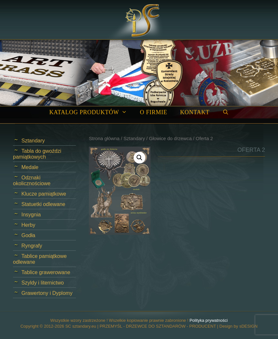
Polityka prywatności (208, 320)
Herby (28, 225)
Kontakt (194, 112)
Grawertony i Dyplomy (46, 293)
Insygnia (31, 214)
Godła (28, 235)
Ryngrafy (31, 245)
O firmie (153, 112)
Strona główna (104, 138)
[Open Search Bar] (225, 112)
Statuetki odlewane (43, 204)
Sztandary (134, 138)
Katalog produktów (91, 112)
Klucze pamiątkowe (43, 194)
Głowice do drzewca (170, 138)
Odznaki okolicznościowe (32, 180)
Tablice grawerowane (45, 272)
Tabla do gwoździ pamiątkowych (37, 154)
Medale (29, 167)
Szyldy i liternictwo (42, 282)
